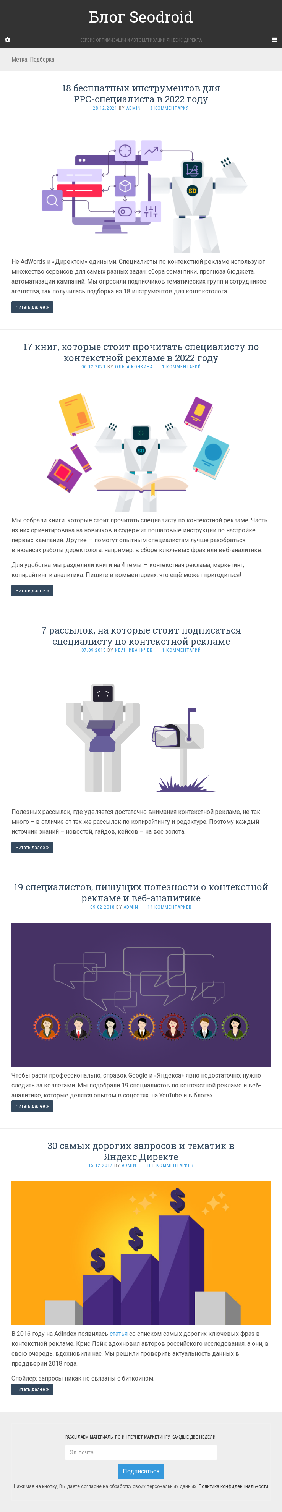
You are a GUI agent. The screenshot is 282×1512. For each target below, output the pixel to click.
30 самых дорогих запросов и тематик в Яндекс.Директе (141, 1151)
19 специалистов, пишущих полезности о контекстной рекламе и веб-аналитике (141, 892)
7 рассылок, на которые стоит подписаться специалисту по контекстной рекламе (141, 635)
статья (119, 1333)
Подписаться (141, 1471)
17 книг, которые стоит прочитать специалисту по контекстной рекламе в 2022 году (141, 352)
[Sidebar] (7, 40)
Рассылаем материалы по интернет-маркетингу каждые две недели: (141, 1437)
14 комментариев (169, 907)
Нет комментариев (170, 1165)
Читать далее (32, 307)
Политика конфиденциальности (233, 1486)
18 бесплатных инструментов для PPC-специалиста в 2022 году (141, 93)
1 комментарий (181, 366)
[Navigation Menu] (274, 40)
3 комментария (169, 108)
